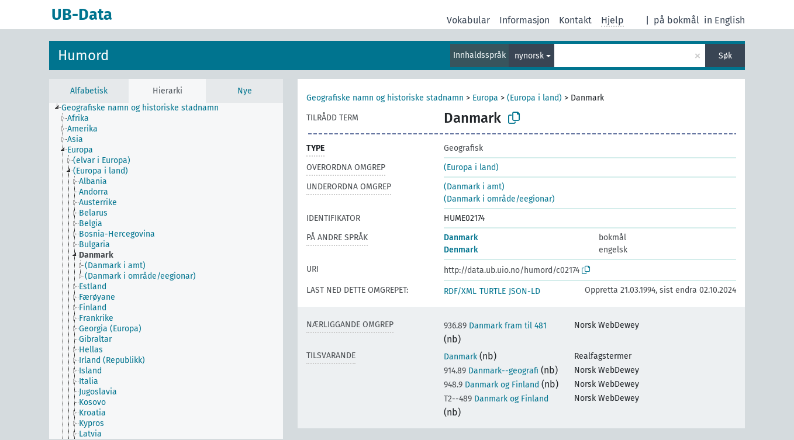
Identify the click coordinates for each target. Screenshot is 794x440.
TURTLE (492, 291)
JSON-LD (524, 291)
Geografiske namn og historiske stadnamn (385, 98)
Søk (725, 56)
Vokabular (468, 20)
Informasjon (524, 20)
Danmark (461, 237)
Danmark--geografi (491, 371)
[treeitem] (145, 108)
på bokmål (676, 20)
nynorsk (529, 56)
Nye (244, 91)
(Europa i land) (534, 98)
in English (724, 20)
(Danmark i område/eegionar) (499, 199)
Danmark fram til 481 (495, 326)
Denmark (461, 250)
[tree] (166, 271)
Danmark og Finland (491, 385)
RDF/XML (460, 291)
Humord (83, 55)
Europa (485, 98)
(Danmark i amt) (474, 187)
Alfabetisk (89, 91)
